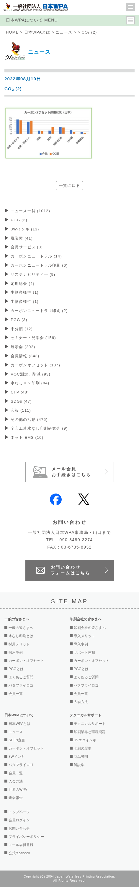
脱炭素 (22, 238)
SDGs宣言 (17, 740)
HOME (12, 32)
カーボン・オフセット (26, 661)
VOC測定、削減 (30, 374)
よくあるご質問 (21, 677)
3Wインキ (25, 229)
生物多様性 (25, 292)
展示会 (23, 347)
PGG (19, 220)
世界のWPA (18, 790)
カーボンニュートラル (36, 256)
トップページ (19, 812)
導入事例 (81, 644)
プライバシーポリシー (26, 837)
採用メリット (19, 644)
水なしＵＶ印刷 (30, 383)
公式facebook (19, 853)
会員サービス (27, 247)
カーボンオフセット (35, 365)
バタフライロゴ (21, 685)
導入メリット (84, 636)
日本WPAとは (37, 32)
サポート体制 (84, 652)
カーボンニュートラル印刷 (39, 265)
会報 (21, 410)
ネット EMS (27, 437)
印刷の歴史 (82, 748)
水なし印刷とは (21, 636)
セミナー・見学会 (33, 337)
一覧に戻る (69, 185)
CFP (20, 392)
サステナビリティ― (33, 274)
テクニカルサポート (90, 724)
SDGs (21, 401)
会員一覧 (16, 694)
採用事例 (16, 652)
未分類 (22, 329)
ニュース (63, 32)
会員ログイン (19, 820)
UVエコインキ (85, 740)
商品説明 (81, 757)
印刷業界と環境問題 (90, 732)
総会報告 (16, 798)
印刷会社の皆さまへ (90, 628)
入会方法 (81, 702)
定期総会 (22, 283)
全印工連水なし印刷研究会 (39, 428)
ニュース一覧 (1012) (30, 211)
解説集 (79, 765)
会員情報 (25, 356)
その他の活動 (29, 419)
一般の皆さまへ (21, 628)
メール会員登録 (21, 845)
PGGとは (16, 669)
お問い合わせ (19, 828)
